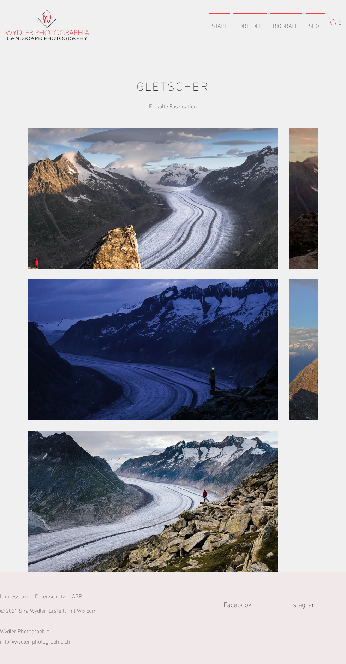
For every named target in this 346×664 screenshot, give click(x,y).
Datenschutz (50, 596)
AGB (77, 596)
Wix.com (87, 610)
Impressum (14, 596)
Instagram (316, 603)
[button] (250, 22)
